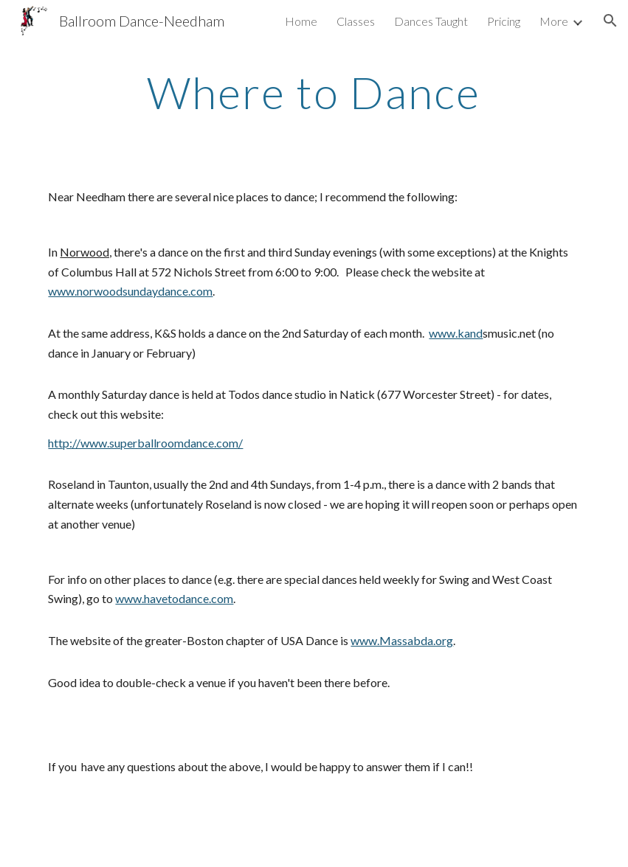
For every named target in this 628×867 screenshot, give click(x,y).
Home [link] (301, 21)
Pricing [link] (503, 21)
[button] (610, 20)
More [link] (553, 21)
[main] (313, 92)
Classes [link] (356, 21)
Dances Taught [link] (431, 21)
